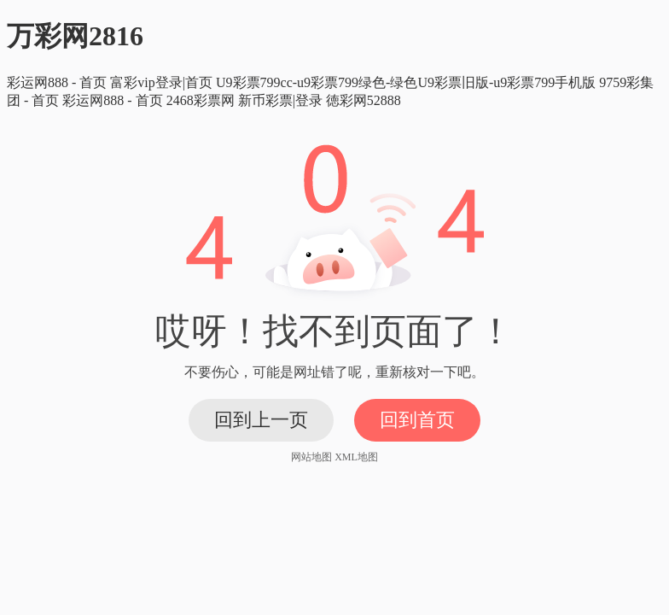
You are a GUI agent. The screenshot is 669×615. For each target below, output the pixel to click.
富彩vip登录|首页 (161, 82)
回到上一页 (261, 419)
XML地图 (356, 457)
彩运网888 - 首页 (57, 82)
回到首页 (417, 419)
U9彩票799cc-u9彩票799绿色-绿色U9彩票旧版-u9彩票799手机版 (406, 82)
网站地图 (311, 457)
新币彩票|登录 (280, 100)
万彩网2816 (75, 35)
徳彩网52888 (363, 100)
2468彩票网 (200, 100)
